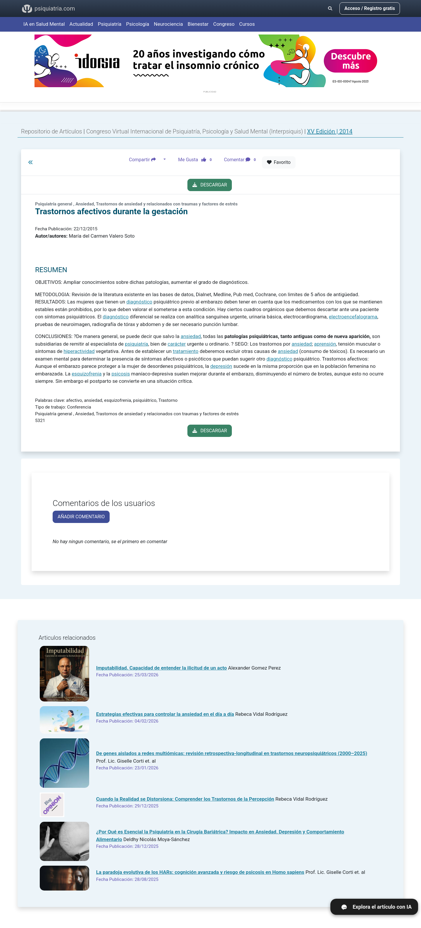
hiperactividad (78, 351)
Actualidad (81, 24)
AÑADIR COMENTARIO (81, 516)
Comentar (241, 159)
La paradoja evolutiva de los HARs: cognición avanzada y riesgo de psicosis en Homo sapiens (200, 872)
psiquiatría (136, 344)
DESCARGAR (209, 185)
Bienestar (198, 24)
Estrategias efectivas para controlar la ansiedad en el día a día (165, 714)
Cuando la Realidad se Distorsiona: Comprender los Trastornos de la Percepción (185, 799)
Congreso (223, 24)
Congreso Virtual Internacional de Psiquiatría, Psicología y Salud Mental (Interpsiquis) (195, 131)
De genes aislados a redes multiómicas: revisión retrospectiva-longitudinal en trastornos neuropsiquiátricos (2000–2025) (231, 753)
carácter (177, 344)
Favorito (279, 162)
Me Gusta (196, 159)
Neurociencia (168, 24)
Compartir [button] (145, 159)
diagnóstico (139, 302)
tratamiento (186, 351)
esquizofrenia (86, 374)
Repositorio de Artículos (51, 131)
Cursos (247, 24)
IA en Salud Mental (44, 24)
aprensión (325, 344)
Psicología (137, 24)
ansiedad (191, 336)
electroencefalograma (353, 317)
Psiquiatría (109, 24)
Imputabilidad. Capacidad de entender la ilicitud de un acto (161, 668)
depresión (221, 366)
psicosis (121, 374)
